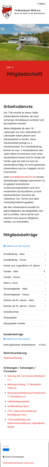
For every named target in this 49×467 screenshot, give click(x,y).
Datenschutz (30, 455)
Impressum (18, 455)
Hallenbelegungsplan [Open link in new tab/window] (18, 401)
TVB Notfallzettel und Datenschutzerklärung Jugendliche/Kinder (26, 423)
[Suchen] (41, 450)
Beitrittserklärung (13, 357)
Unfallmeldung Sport (18, 406)
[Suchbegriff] (24, 450)
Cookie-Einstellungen (24, 459)
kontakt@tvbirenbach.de (22, 176)
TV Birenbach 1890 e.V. (27, 10)
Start (9, 67)
